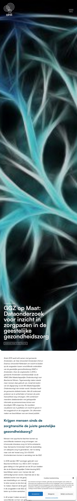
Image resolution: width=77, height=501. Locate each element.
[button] (73, 478)
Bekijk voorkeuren (67, 494)
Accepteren (35, 494)
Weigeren (51, 494)
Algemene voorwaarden (51, 498)
